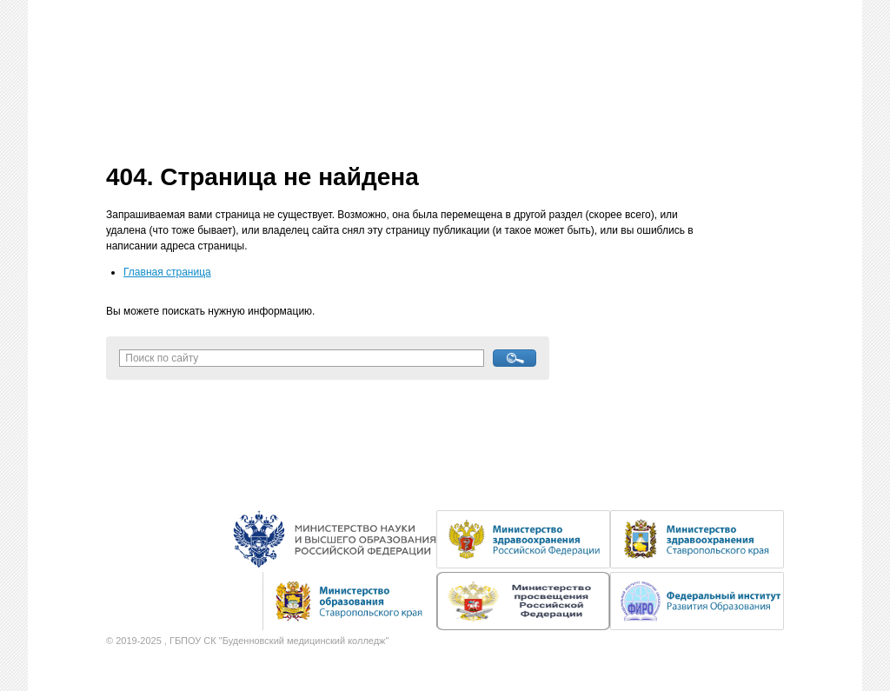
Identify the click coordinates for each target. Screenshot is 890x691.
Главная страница (167, 272)
